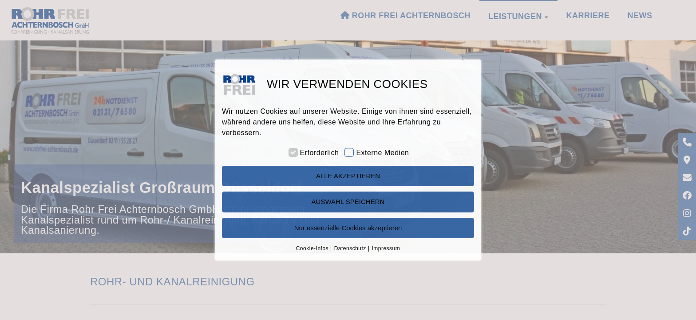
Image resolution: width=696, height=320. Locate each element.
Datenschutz (350, 248)
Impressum (386, 248)
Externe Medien (382, 152)
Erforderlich (319, 152)
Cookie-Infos (312, 248)
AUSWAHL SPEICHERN (348, 201)
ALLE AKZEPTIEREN (348, 176)
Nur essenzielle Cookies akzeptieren (348, 228)
